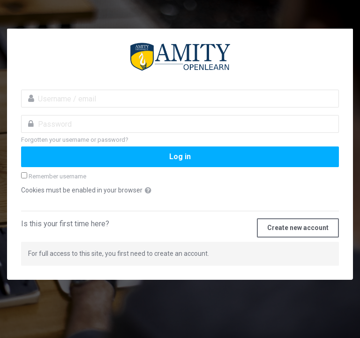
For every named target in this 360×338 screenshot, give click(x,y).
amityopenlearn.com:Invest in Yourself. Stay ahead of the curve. (180, 57)
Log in (180, 156)
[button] (150, 190)
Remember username (57, 176)
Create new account (298, 227)
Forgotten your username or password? (74, 139)
